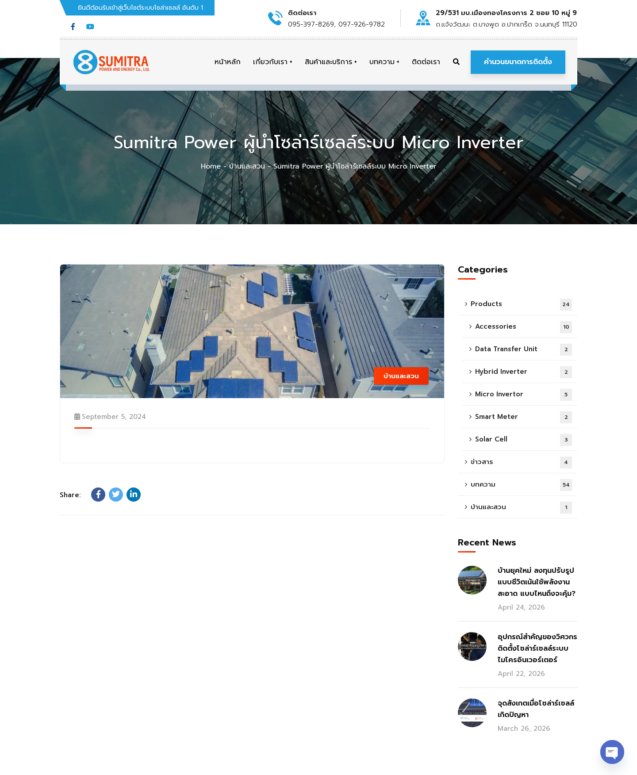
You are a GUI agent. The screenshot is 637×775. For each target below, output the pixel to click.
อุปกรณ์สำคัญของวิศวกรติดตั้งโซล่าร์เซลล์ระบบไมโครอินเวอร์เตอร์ (537, 648)
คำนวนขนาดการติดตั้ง (518, 62)
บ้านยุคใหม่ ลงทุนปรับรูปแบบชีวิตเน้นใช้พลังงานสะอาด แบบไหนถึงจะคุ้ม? (537, 582)
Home (211, 166)
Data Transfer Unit (523, 350)
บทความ (521, 485)
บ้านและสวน (247, 166)
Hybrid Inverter (523, 372)
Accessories (523, 327)
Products (521, 305)
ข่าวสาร (521, 462)
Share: (70, 495)
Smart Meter (523, 417)
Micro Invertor (523, 395)
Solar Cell (523, 440)
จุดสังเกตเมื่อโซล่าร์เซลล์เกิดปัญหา (536, 709)
